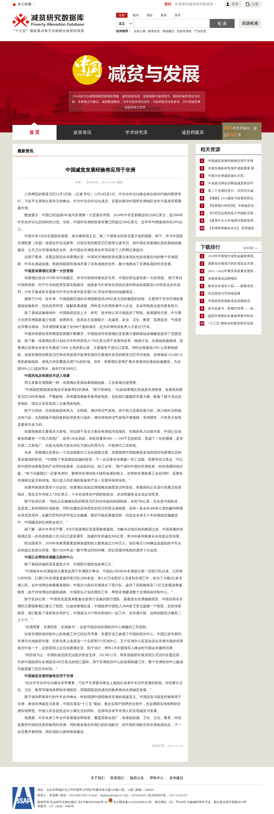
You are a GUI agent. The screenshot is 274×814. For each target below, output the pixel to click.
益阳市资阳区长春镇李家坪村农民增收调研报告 (235, 316)
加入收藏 (24, 4)
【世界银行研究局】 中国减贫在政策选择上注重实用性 (235, 205)
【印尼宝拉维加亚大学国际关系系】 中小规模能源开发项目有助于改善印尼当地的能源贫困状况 (235, 213)
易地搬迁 (168, 31)
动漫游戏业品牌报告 (222, 278)
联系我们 (117, 778)
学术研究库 (136, 132)
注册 (255, 4)
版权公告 (137, 778)
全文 (122, 23)
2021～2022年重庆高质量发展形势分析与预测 (235, 271)
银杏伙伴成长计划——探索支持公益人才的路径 (235, 286)
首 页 (34, 130)
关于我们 (98, 778)
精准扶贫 (154, 31)
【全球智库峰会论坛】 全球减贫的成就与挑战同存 (235, 228)
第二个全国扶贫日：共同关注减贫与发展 (235, 191)
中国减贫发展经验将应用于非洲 (230, 161)
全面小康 (139, 31)
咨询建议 (176, 778)
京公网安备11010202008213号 (130, 800)
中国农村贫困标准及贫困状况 (229, 301)
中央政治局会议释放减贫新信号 (230, 183)
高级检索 (250, 23)
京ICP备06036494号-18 (92, 802)
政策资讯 (82, 132)
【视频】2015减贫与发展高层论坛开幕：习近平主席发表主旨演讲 (235, 198)
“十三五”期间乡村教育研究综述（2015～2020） (235, 323)
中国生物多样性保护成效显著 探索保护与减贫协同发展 (235, 168)
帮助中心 (157, 778)
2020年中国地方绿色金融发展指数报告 (235, 256)
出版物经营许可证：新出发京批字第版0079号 (217, 802)
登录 (235, 4)
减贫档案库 (193, 132)
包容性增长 (184, 31)
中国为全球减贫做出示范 (226, 176)
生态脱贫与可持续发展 (224, 293)
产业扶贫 (200, 31)
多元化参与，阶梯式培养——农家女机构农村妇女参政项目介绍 (235, 308)
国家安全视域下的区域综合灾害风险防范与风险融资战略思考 (235, 263)
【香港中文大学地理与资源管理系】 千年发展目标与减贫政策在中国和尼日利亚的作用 (235, 220)
